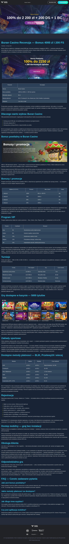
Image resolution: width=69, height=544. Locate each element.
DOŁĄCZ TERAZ (34, 23)
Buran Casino (26, 2)
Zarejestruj (62, 2)
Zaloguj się (49, 2)
